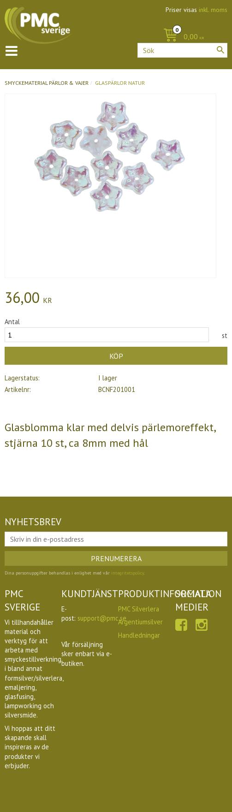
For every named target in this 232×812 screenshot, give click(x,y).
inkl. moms (213, 10)
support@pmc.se (101, 618)
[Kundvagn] (181, 37)
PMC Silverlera (138, 609)
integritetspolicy (127, 573)
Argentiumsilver (140, 621)
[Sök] (220, 50)
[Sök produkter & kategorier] (182, 50)
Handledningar (139, 635)
